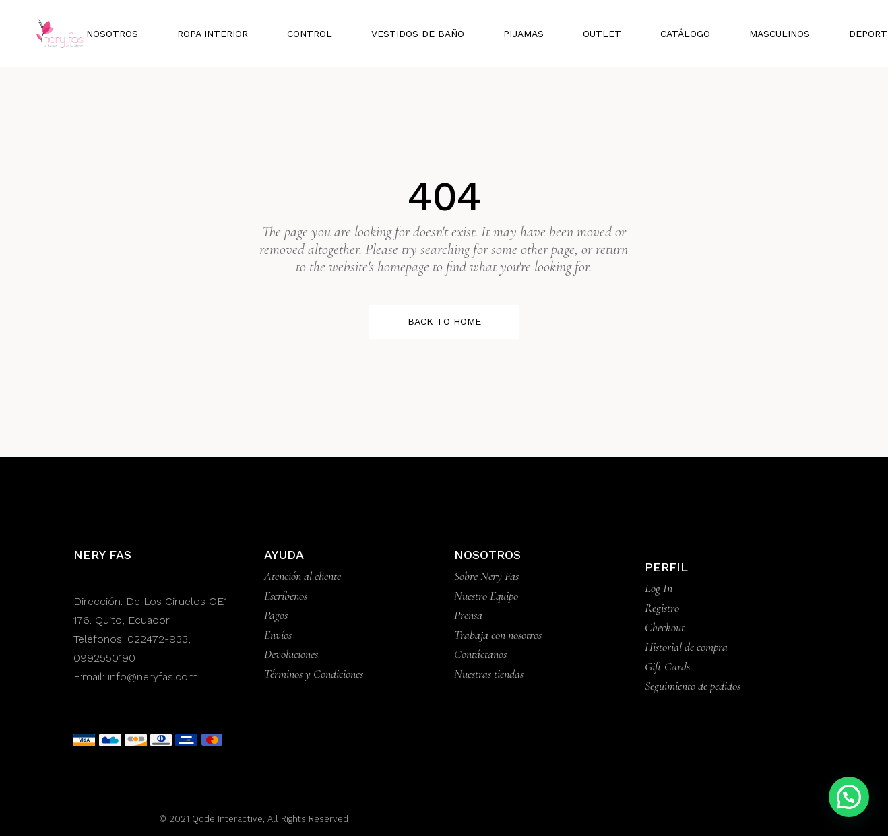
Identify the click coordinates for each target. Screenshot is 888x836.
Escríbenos (285, 595)
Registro (662, 607)
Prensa (468, 615)
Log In (658, 588)
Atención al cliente (302, 576)
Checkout (665, 627)
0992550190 (104, 657)
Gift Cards (667, 666)
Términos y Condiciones (313, 673)
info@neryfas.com (153, 676)
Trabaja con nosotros (498, 634)
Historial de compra (686, 646)
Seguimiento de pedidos (692, 685)
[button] (849, 797)
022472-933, (159, 639)
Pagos (276, 615)
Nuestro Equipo (486, 595)
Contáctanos (480, 654)
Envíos (278, 634)
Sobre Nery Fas (486, 576)
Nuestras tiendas (489, 673)
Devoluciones (291, 654)
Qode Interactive (226, 819)
